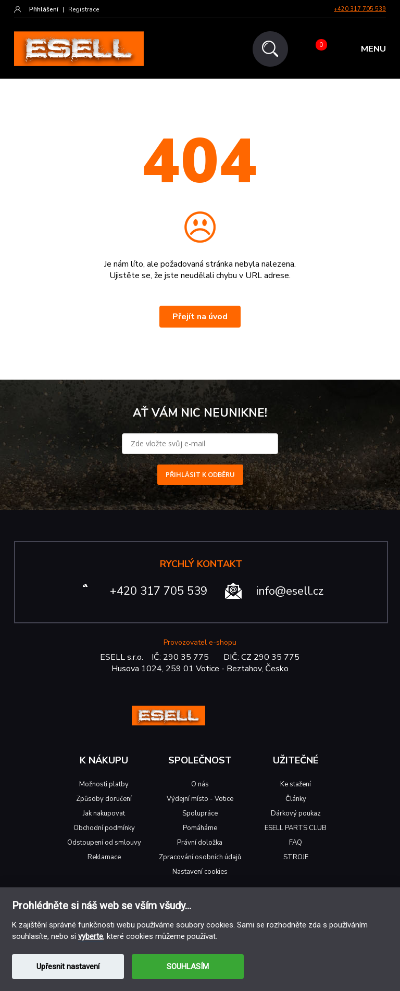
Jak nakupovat (104, 813)
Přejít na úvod (200, 316)
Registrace (83, 9)
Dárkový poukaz (296, 813)
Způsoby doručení (104, 799)
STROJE (295, 857)
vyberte (90, 936)
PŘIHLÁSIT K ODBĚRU (200, 474)
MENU (373, 49)
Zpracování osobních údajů (200, 857)
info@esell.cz (289, 591)
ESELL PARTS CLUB (296, 828)
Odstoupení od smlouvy (104, 842)
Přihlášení (43, 9)
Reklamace (104, 857)
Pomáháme (200, 828)
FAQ (295, 842)
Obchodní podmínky (104, 828)
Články (295, 799)
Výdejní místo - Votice (200, 799)
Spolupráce (200, 813)
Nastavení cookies (200, 871)
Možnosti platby (104, 784)
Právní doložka (199, 842)
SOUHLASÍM (188, 966)
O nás (200, 784)
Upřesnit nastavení (67, 966)
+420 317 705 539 (360, 9)
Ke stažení (295, 784)
